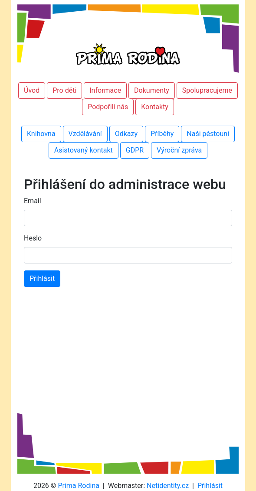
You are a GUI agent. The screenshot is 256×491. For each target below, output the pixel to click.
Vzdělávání (85, 134)
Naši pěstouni (208, 134)
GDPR (135, 150)
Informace (105, 90)
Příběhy (162, 134)
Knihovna (41, 134)
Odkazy (126, 134)
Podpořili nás (108, 107)
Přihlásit (210, 485)
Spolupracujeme (207, 90)
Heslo (33, 238)
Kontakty (154, 107)
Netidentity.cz (168, 485)
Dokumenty (151, 90)
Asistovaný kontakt (83, 150)
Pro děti (64, 90)
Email (32, 201)
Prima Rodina (78, 485)
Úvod (31, 90)
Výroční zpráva (179, 150)
